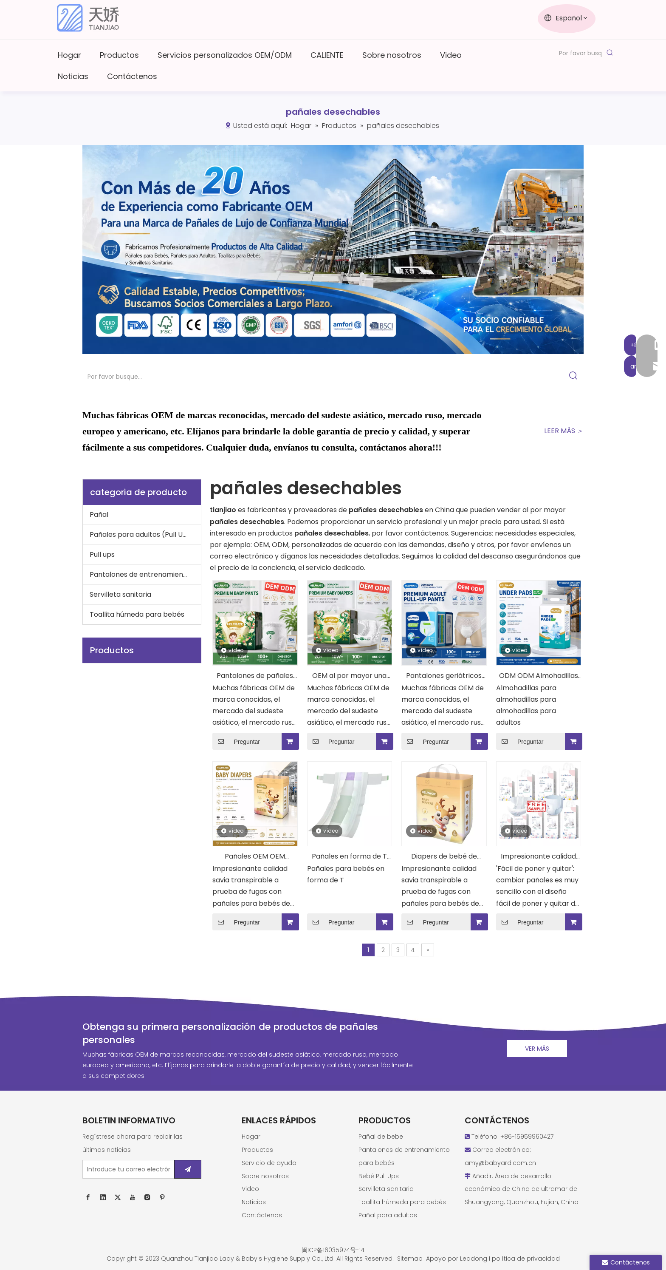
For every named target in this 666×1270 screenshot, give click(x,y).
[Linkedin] (102, 1197)
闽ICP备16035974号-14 (333, 1250)
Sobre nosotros (265, 1176)
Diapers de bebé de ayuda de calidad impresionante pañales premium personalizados (444, 857)
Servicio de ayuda (269, 1163)
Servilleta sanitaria (120, 594)
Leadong (473, 1258)
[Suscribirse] (187, 1169)
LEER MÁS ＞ (564, 431)
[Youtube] (132, 1197)
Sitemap (410, 1258)
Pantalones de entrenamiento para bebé (145, 574)
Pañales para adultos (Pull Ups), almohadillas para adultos (145, 534)
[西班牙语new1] (333, 249)
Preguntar (236, 741)
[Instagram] (147, 1197)
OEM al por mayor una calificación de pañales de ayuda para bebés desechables (349, 676)
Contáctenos (262, 1215)
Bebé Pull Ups (378, 1176)
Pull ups (102, 554)
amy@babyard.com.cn (500, 1163)
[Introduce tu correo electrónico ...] (126, 1169)
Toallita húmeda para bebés (137, 614)
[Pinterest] (162, 1197)
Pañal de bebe (380, 1136)
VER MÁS (537, 1048)
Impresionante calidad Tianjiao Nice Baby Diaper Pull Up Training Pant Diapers (539, 857)
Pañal (99, 514)
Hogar (251, 1136)
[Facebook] (87, 1197)
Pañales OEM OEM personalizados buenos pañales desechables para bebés (255, 857)
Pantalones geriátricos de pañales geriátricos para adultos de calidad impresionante (444, 676)
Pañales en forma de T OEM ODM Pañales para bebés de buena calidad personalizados (349, 857)
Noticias (254, 1202)
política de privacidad (526, 1258)
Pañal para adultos (387, 1215)
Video (250, 1189)
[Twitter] (117, 1197)
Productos (257, 1149)
